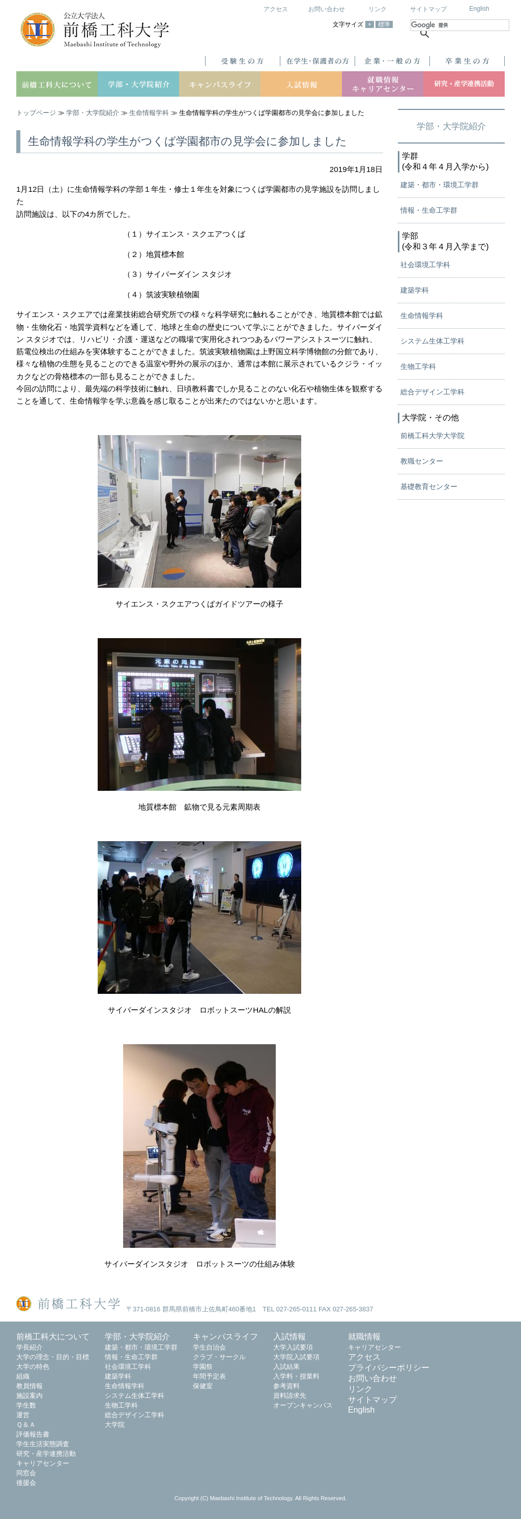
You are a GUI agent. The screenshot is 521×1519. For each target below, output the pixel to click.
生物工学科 (418, 366)
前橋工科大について (53, 1336)
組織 (23, 1376)
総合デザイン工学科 (432, 392)
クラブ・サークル (219, 1357)
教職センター (421, 461)
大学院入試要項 (296, 1357)
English (479, 8)
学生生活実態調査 (42, 1444)
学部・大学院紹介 (92, 113)
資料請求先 (289, 1395)
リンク (377, 9)
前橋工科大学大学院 (432, 436)
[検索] (460, 25)
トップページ (36, 113)
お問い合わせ (326, 9)
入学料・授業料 (296, 1376)
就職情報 (364, 1336)
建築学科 (414, 290)
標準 (384, 24)
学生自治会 (209, 1347)
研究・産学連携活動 (46, 1453)
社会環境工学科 (425, 265)
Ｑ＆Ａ (26, 1424)
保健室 (203, 1386)
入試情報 (289, 1336)
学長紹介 (29, 1347)
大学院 (115, 1424)
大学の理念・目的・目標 (52, 1357)
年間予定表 (209, 1376)
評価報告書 (32, 1434)
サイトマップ (428, 9)
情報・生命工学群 (428, 210)
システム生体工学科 (432, 341)
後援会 (26, 1482)
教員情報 (29, 1386)
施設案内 (29, 1395)
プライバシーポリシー (388, 1367)
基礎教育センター (428, 486)
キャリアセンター (42, 1463)
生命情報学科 (149, 113)
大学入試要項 (293, 1347)
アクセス (276, 9)
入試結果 (286, 1366)
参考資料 (286, 1386)
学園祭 (203, 1366)
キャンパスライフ (225, 1336)
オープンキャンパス (303, 1405)
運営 (23, 1415)
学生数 (26, 1405)
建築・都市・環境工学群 (439, 185)
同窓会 (26, 1473)
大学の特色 (32, 1366)
